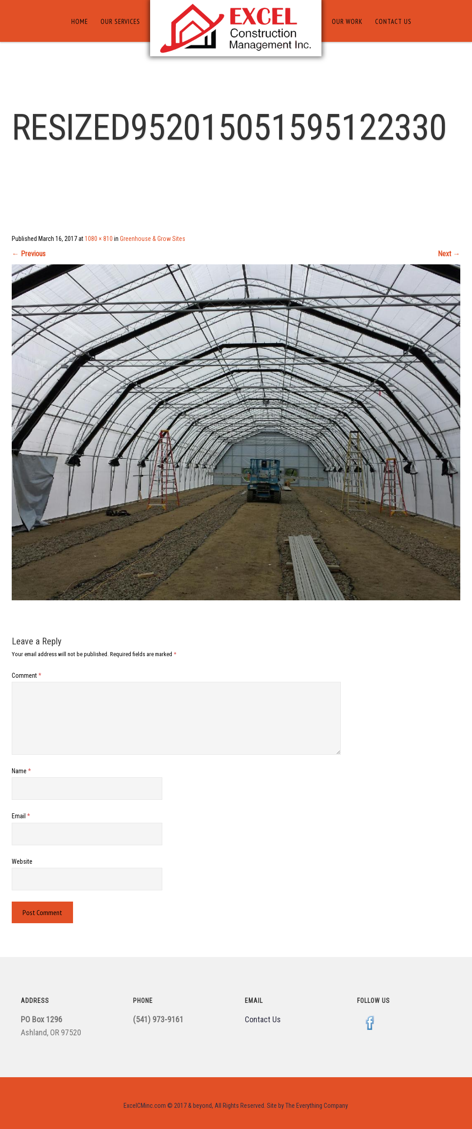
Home (79, 21)
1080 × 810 (99, 238)
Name (21, 771)
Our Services (120, 21)
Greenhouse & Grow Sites (152, 238)
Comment (26, 675)
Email (21, 816)
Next (449, 253)
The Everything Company (316, 1105)
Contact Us (393, 21)
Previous (29, 253)
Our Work (347, 21)
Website (22, 861)
